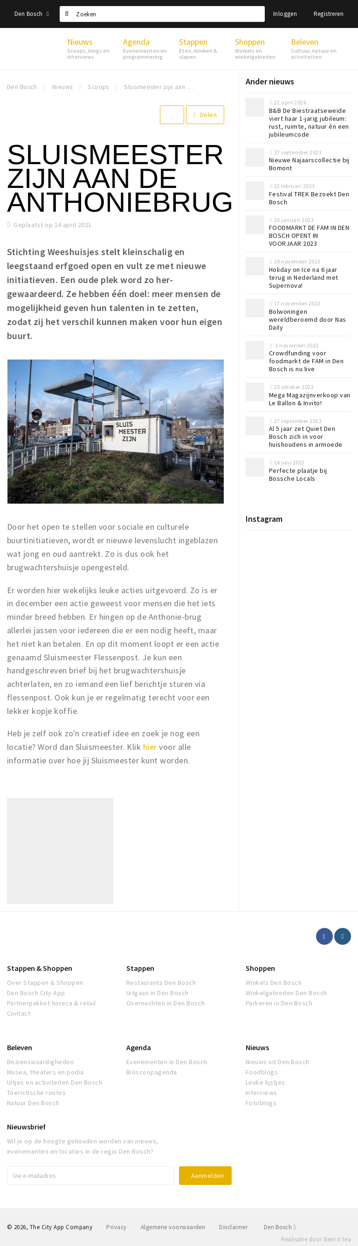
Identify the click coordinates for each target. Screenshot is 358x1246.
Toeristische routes (36, 1092)
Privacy (116, 1227)
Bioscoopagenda (151, 1072)
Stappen (140, 968)
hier (150, 746)
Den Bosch (31, 14)
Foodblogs (262, 1072)
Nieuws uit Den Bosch (278, 1062)
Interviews (261, 1092)
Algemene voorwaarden (173, 1227)
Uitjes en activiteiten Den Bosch (54, 1082)
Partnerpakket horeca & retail (51, 1003)
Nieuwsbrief (26, 1126)
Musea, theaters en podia (45, 1072)
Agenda (138, 1047)
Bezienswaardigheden (40, 1062)
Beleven (19, 1047)
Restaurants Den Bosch (161, 982)
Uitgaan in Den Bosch (157, 993)
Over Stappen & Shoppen (45, 982)
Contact (18, 1013)
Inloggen (285, 14)
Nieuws (257, 1047)
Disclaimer (233, 1227)
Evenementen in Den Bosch (166, 1062)
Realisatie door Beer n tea (316, 1239)
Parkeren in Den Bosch (279, 1003)
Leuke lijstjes (265, 1082)
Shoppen (260, 968)
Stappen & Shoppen (39, 968)
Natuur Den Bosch (33, 1103)
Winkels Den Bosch (274, 982)
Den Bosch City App (36, 993)
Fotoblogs (261, 1103)
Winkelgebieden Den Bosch (286, 993)
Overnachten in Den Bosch (165, 1003)
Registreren (329, 14)
